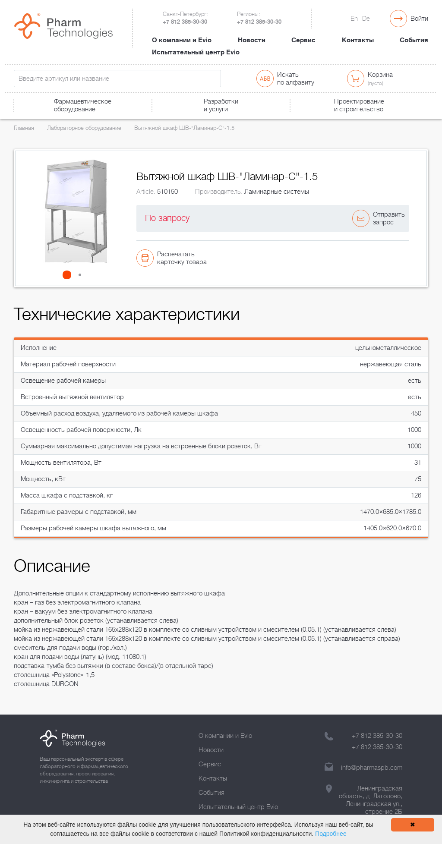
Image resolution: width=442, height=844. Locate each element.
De (366, 18)
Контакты (358, 40)
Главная (24, 128)
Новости (251, 40)
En (354, 18)
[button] (69, 274)
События (414, 40)
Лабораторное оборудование (84, 128)
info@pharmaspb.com (371, 768)
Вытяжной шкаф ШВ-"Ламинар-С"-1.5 (184, 128)
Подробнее (331, 833)
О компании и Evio (182, 40)
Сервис (303, 40)
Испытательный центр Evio (196, 52)
